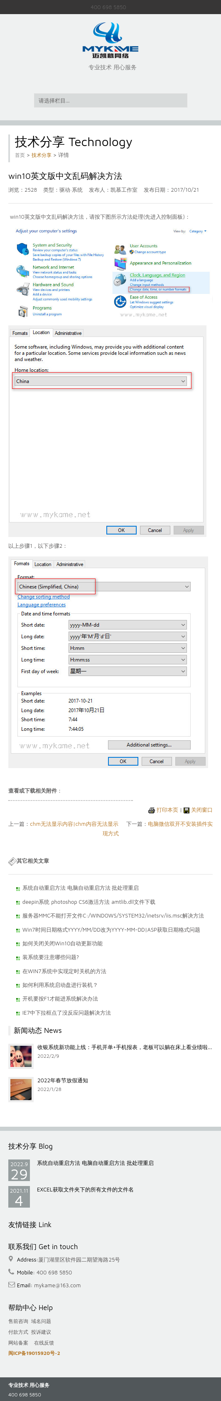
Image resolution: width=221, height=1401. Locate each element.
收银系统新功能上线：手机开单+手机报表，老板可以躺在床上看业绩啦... (124, 1047)
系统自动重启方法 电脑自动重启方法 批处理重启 (95, 1162)
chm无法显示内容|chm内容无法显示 (74, 823)
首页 (20, 155)
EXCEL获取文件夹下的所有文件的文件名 (85, 1189)
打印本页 (167, 809)
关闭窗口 (202, 809)
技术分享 (42, 155)
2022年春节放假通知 (62, 1080)
